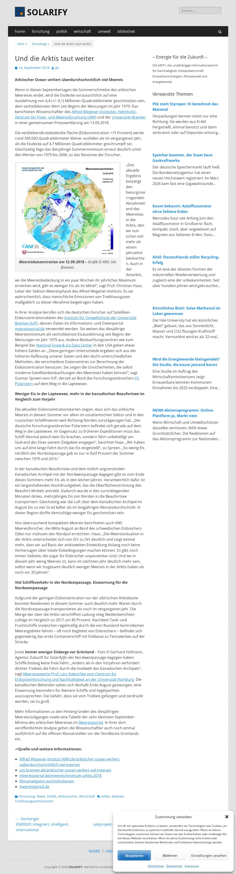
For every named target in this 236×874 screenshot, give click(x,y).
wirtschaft (82, 31)
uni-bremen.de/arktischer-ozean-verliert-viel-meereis (65, 770)
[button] (227, 816)
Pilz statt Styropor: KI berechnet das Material (185, 106)
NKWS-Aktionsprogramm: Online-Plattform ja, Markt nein (183, 413)
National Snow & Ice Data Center (64, 345)
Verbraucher (67, 796)
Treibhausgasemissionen (34, 801)
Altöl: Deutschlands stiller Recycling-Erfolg (186, 260)
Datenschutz (156, 866)
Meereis (118, 796)
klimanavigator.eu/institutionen (46, 781)
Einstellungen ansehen (209, 855)
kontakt (94, 850)
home (20, 31)
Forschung (40, 43)
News (41, 796)
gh (57, 67)
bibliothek (126, 31)
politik (61, 31)
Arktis (105, 796)
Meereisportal (91, 722)
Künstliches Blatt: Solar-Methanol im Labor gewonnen (186, 311)
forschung (41, 31)
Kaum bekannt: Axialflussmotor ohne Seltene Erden (182, 209)
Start (22, 43)
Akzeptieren (134, 855)
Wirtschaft (87, 796)
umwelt (104, 31)
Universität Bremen (129, 117)
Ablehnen (169, 855)
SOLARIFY (47, 12)
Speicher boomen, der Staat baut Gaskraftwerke (183, 157)
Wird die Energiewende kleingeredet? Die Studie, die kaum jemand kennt (186, 362)
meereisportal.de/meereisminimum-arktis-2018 (60, 775)
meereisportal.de (30, 328)
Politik (51, 796)
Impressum (192, 866)
